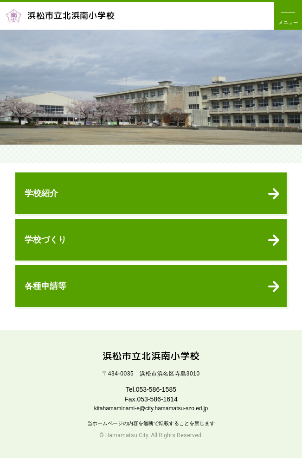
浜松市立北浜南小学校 (60, 15)
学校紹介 (41, 193)
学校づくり (45, 239)
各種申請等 (45, 286)
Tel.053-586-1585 (151, 389)
